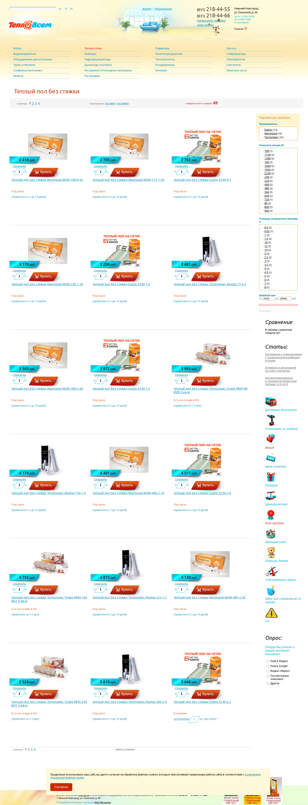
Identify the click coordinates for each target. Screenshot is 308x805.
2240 (267, 173)
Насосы (231, 48)
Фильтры (161, 70)
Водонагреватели (24, 53)
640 (266, 195)
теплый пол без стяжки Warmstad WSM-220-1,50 (47, 284)
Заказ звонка (205, 25)
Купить (46, 172)
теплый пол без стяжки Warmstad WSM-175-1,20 (128, 179)
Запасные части (236, 70)
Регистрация (163, 8)
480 (266, 188)
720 (266, 199)
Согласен (61, 787)
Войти (146, 8)
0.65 (267, 231)
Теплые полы (93, 48)
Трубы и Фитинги (24, 64)
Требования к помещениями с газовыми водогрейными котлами (283, 357)
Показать (265, 310)
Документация (286, 39)
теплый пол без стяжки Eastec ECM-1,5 (121, 388)
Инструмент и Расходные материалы (108, 70)
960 (266, 210)
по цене (110, 103)
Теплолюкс (271, 137)
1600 (267, 166)
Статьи (255, 39)
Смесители (233, 64)
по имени (123, 103)
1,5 (266, 238)
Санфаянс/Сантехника (27, 70)
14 (266, 249)
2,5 (266, 257)
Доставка (134, 39)
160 (266, 162)
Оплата (102, 39)
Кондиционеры (165, 64)
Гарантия (198, 39)
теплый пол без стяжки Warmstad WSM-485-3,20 (209, 597)
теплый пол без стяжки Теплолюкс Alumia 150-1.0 (48, 493)
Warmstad (270, 133)
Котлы (17, 48)
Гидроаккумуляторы (97, 59)
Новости (268, 39)
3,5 (266, 264)
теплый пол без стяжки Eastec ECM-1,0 (121, 284)
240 (266, 177)
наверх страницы (125, 749)
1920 (267, 169)
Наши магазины (66, 39)
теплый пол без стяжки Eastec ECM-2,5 (202, 702)
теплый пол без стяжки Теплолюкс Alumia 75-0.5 (210, 284)
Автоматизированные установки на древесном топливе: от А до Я (281, 381)
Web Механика (102, 802)
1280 (267, 158)
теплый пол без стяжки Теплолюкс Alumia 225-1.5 (130, 597)
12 (266, 246)
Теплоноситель (165, 59)
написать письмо (211, 20)
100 (266, 151)
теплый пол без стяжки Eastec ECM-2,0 (202, 493)
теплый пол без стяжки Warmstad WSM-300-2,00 (47, 388)
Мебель (18, 75)
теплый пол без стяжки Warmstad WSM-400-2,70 (128, 493)
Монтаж (165, 39)
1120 (267, 154)
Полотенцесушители (168, 53)
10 (266, 242)
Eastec (268, 129)
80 (266, 203)
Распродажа (92, 75)
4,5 (266, 272)
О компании (26, 39)
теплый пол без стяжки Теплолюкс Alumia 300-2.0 (130, 702)
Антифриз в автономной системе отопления (280, 369)
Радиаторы (162, 48)
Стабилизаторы (236, 53)
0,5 (266, 227)
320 (266, 180)
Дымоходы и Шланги (98, 64)
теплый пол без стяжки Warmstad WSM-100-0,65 (47, 179)
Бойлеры (90, 53)
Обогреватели (235, 59)
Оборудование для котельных (32, 59)
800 (266, 207)
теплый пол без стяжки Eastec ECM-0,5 (202, 179)
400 (266, 184)
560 (266, 192)
